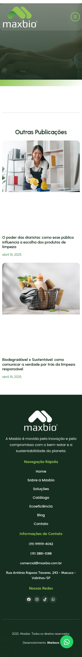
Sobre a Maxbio (40, 480)
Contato (41, 524)
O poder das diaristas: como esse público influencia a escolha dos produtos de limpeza (38, 242)
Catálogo (41, 498)
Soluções (41, 489)
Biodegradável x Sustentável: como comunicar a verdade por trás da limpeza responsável (38, 364)
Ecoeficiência (40, 506)
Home (41, 471)
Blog (41, 515)
